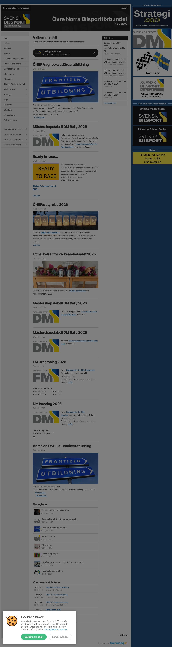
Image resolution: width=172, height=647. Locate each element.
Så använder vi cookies (55, 629)
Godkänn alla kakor (34, 637)
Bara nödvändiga (60, 637)
